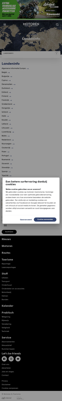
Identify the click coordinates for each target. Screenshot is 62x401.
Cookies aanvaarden (45, 219)
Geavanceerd (26, 219)
